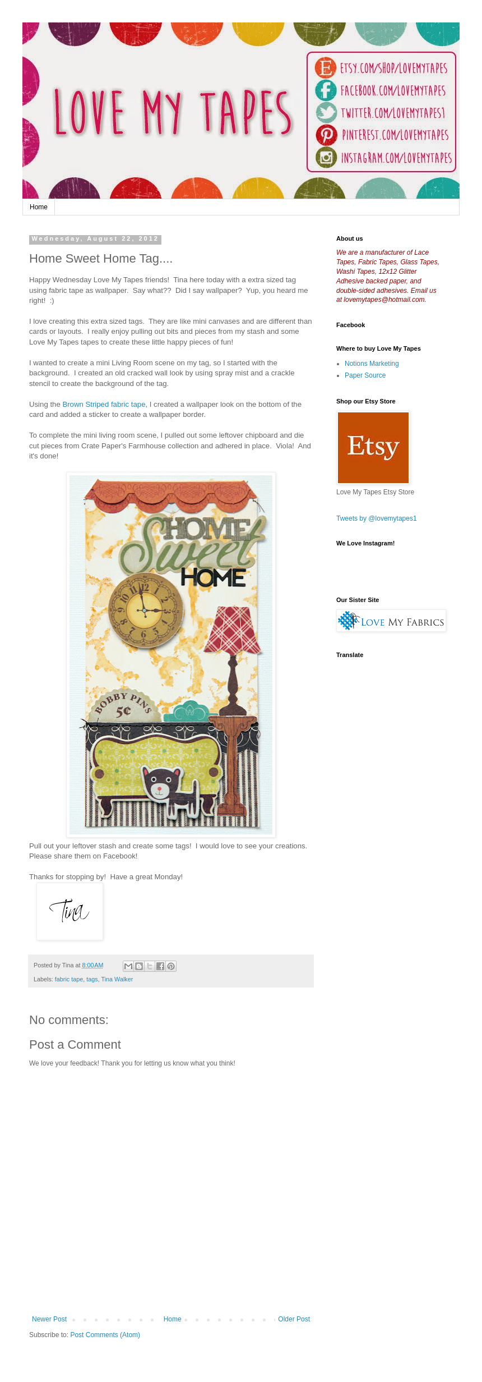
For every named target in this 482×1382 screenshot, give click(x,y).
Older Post (294, 1319)
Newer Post (49, 1319)
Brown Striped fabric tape (103, 404)
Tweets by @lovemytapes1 (376, 518)
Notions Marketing (372, 364)
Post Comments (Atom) (105, 1335)
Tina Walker (117, 979)
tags (92, 979)
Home (39, 207)
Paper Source (365, 375)
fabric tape (69, 979)
